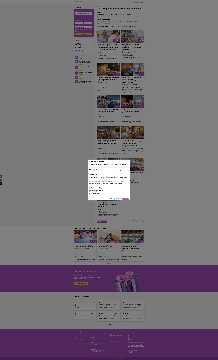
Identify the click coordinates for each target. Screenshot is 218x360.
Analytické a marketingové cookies (96, 190)
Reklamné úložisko (93, 191)
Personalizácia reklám (94, 194)
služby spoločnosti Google (108, 172)
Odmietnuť (112, 198)
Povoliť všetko (126, 198)
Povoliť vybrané (118, 198)
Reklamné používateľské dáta (95, 193)
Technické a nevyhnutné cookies (96, 188)
